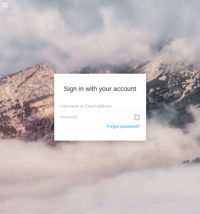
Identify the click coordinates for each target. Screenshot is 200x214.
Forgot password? (123, 126)
